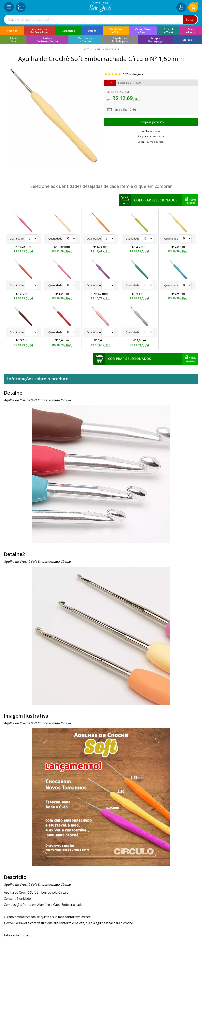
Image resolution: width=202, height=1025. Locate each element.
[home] (100, 10)
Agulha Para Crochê (106, 49)
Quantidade (23, 238)
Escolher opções (151, 122)
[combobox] (101, 19)
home (86, 49)
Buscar (190, 19)
